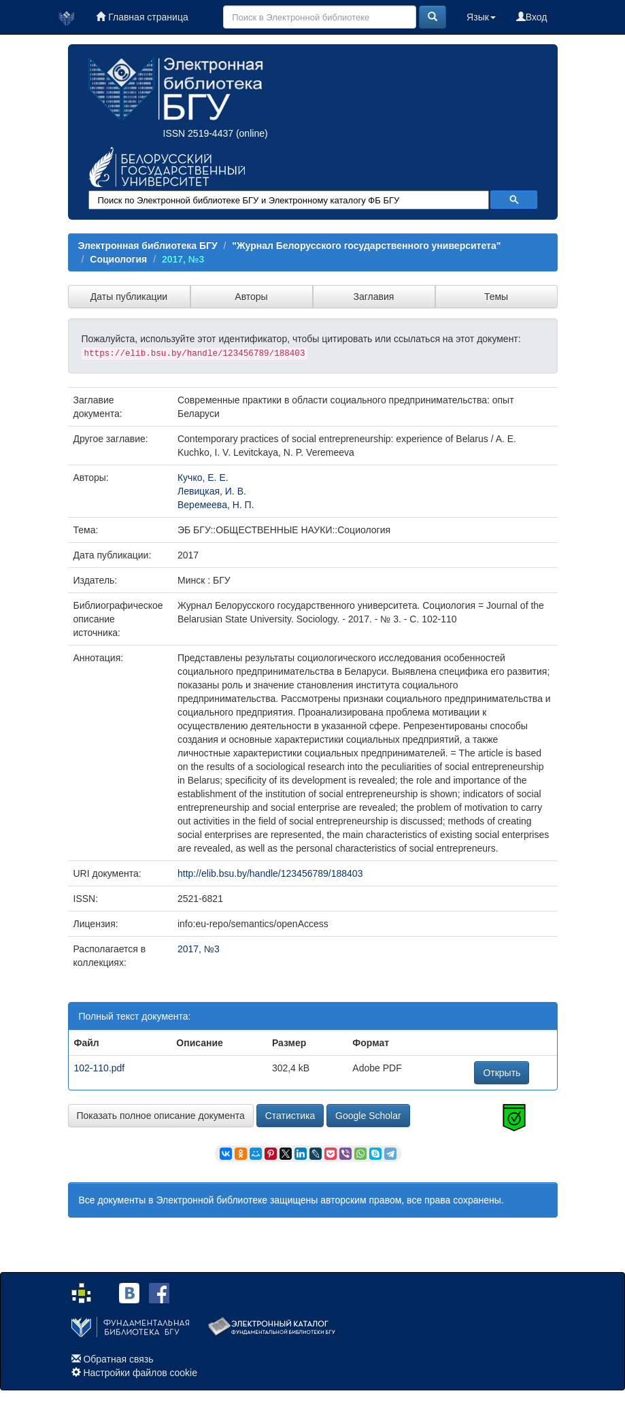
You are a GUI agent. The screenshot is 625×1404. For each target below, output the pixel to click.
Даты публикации (128, 296)
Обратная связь (118, 1359)
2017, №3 (183, 259)
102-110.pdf (99, 1068)
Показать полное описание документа (161, 1115)
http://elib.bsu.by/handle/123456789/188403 (270, 873)
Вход (531, 17)
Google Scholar (368, 1115)
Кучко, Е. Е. (203, 477)
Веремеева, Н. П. (216, 504)
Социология (118, 259)
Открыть (501, 1072)
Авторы (251, 296)
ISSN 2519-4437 (198, 133)
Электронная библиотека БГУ (148, 245)
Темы (496, 296)
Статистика (290, 1115)
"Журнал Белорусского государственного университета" (366, 245)
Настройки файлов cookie (140, 1372)
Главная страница (142, 17)
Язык (481, 17)
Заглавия (374, 296)
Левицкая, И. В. (212, 491)
